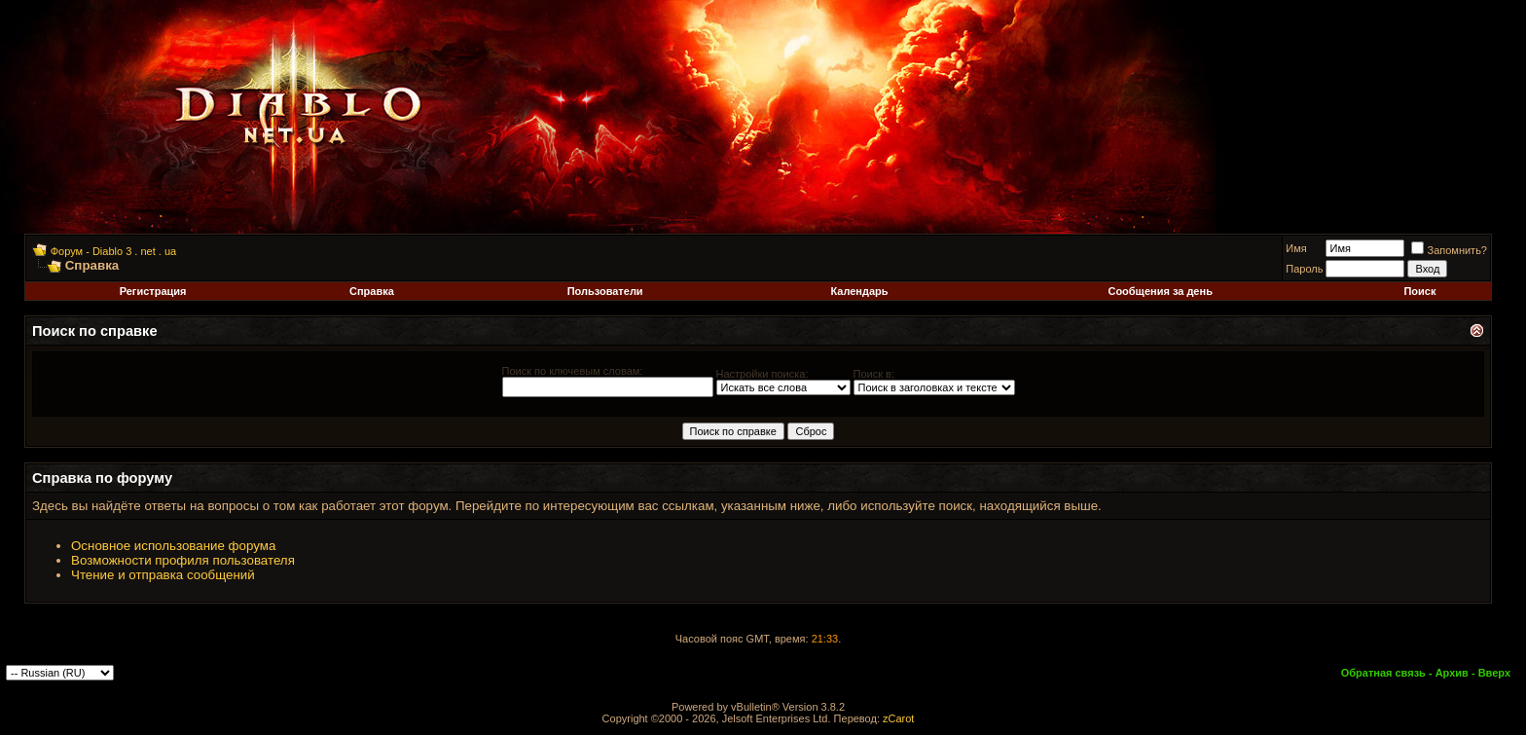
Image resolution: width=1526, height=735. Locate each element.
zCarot (898, 718)
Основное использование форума (173, 545)
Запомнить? (1449, 250)
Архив (1452, 673)
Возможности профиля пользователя (183, 560)
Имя (1296, 248)
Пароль (1304, 269)
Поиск (1419, 291)
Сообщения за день (1160, 291)
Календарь (859, 291)
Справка (371, 291)
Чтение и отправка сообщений (163, 575)
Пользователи (605, 291)
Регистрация (153, 291)
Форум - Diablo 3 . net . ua (113, 251)
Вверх (1494, 673)
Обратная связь (1383, 673)
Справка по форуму (102, 478)
